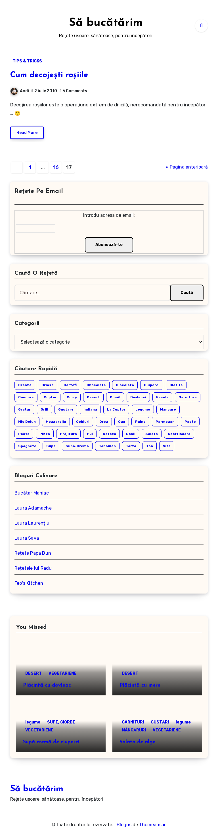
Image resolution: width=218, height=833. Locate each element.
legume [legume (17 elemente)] (142, 409)
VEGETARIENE (63, 673)
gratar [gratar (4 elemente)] (24, 409)
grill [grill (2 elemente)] (44, 409)
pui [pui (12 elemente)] (90, 434)
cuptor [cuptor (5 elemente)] (50, 397)
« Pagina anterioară (187, 167)
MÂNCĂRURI (134, 730)
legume (32, 722)
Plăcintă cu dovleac (47, 685)
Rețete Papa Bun (32, 553)
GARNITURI (133, 722)
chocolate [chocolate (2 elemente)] (96, 385)
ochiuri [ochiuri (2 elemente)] (82, 422)
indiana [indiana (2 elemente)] (90, 409)
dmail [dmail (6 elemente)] (115, 397)
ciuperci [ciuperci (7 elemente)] (152, 385)
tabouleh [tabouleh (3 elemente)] (107, 446)
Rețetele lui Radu (33, 568)
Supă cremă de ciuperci (51, 742)
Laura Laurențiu (31, 523)
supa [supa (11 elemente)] (51, 446)
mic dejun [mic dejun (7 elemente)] (27, 422)
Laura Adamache (33, 508)
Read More (26, 132)
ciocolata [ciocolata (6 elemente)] (125, 385)
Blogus (124, 824)
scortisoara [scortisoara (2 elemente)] (179, 434)
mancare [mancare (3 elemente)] (168, 409)
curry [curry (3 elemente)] (72, 397)
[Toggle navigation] (13, 26)
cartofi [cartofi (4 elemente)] (70, 385)
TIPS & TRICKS (27, 61)
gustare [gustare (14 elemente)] (66, 409)
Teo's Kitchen (28, 583)
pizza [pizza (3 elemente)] (44, 434)
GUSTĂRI (160, 722)
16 (56, 167)
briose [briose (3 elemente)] (47, 385)
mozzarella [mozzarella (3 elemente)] (56, 422)
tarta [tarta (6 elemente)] (131, 446)
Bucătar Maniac (31, 493)
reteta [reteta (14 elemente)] (109, 434)
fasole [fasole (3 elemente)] (162, 397)
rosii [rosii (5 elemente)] (130, 434)
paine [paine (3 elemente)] (140, 422)
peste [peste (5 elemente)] (24, 434)
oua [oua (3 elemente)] (121, 422)
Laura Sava (26, 538)
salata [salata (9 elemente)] (151, 434)
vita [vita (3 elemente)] (167, 446)
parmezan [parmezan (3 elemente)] (165, 422)
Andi (20, 91)
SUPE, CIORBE (61, 722)
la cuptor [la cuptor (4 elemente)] (116, 409)
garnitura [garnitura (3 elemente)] (188, 397)
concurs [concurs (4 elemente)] (26, 397)
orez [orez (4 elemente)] (103, 422)
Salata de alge (138, 742)
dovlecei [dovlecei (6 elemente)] (138, 397)
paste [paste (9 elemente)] (190, 422)
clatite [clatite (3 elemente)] (176, 385)
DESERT (33, 673)
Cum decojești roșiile (49, 75)
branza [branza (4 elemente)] (25, 385)
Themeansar (152, 824)
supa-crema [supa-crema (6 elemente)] (77, 446)
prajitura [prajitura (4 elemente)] (68, 434)
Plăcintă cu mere (140, 685)
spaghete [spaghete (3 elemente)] (27, 446)
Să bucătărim (105, 23)
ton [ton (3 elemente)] (149, 446)
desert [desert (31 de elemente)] (93, 397)
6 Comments (74, 91)
